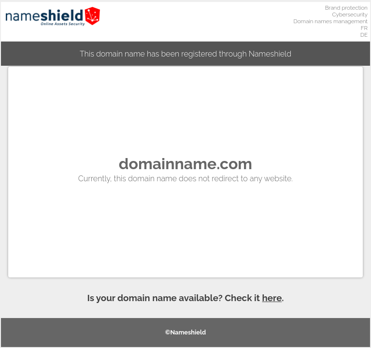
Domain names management (331, 21)
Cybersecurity (350, 14)
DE (364, 34)
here (272, 297)
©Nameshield (185, 332)
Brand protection (346, 7)
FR (364, 28)
